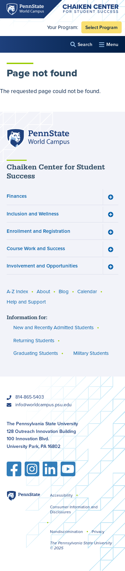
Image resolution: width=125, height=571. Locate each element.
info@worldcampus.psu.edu (43, 404)
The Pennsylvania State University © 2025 (81, 545)
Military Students (91, 353)
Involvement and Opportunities (42, 265)
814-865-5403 (29, 397)
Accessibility (61, 495)
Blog (64, 291)
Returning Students (33, 340)
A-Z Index (17, 291)
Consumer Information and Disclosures (74, 509)
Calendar (87, 291)
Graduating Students (35, 353)
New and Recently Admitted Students (53, 327)
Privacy (98, 531)
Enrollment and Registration (38, 230)
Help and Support (26, 302)
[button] (81, 44)
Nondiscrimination (66, 531)
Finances (17, 196)
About (43, 291)
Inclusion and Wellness (33, 213)
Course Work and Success (36, 248)
